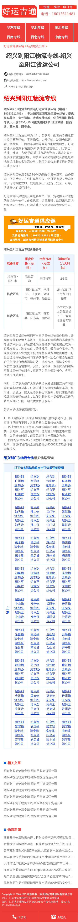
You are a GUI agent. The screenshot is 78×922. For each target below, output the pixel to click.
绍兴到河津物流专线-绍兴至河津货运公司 (30, 816)
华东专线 (13, 27)
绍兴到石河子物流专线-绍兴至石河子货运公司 (33, 803)
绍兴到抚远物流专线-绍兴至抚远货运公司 (30, 777)
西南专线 (13, 37)
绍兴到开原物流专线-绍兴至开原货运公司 (30, 809)
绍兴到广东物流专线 (19, 458)
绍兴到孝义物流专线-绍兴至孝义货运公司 (30, 796)
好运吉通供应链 (14, 46)
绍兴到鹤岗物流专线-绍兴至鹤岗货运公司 (30, 770)
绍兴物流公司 (36, 46)
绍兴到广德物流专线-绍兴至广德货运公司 (30, 783)
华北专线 (37, 27)
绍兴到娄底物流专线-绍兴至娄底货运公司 (30, 790)
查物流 (58, 916)
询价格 (19, 916)
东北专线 (61, 27)
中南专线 (61, 37)
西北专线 (37, 37)
